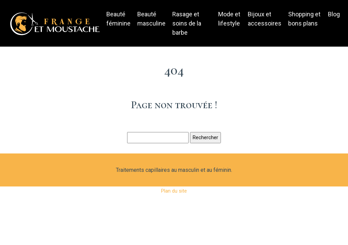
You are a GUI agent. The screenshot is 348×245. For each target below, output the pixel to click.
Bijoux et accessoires (264, 19)
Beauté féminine (118, 19)
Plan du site (174, 191)
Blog (334, 14)
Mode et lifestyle (229, 19)
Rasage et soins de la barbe (186, 23)
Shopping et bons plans (304, 19)
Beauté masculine (151, 19)
